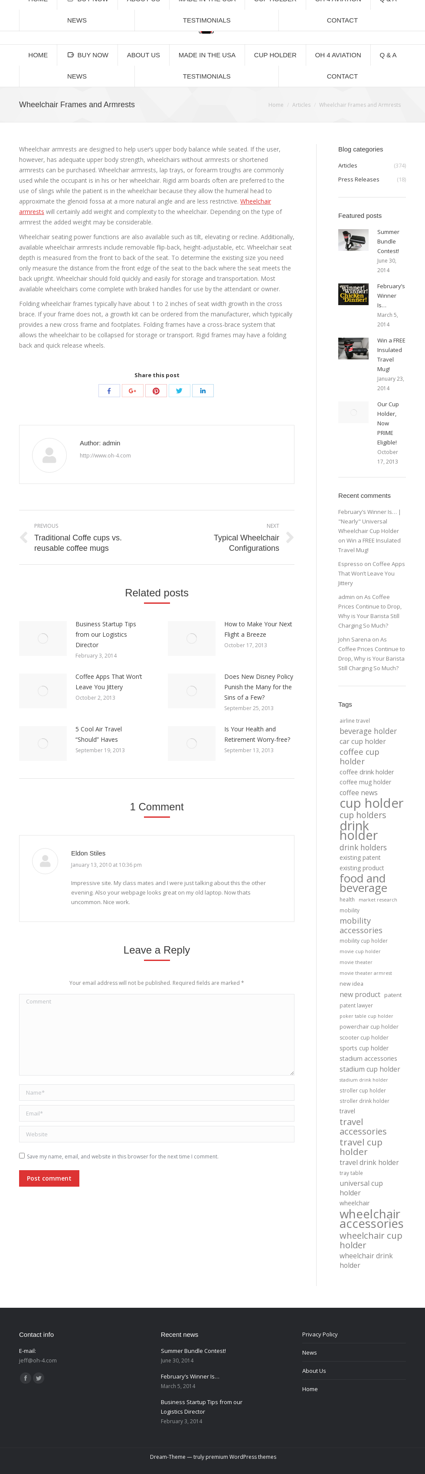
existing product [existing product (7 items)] (362, 868)
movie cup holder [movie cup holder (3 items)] (360, 951)
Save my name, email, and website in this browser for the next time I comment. (123, 1156)
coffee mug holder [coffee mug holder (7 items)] (365, 782)
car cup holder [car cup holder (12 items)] (363, 741)
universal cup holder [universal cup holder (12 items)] (361, 1188)
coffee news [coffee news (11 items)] (359, 792)
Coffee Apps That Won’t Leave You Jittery (108, 681)
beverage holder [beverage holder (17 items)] (368, 731)
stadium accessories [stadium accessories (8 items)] (368, 1058)
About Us (314, 1371)
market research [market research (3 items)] (378, 900)
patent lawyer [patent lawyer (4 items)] (356, 1005)
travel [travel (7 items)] (347, 1111)
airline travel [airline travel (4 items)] (355, 720)
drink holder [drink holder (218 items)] (359, 830)
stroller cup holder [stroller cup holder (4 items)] (363, 1090)
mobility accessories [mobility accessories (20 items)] (361, 925)
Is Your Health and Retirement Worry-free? (257, 734)
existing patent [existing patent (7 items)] (360, 857)
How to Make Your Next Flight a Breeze (258, 629)
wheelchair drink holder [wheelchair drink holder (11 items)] (366, 1260)
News (309, 1352)
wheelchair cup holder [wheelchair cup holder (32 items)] (371, 1240)
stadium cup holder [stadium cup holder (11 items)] (370, 1069)
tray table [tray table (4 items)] (351, 1172)
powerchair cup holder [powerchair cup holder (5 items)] (369, 1026)
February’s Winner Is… (391, 295)
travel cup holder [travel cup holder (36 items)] (361, 1146)
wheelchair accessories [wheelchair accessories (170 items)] (372, 1218)
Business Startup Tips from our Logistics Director (105, 634)
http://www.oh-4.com (105, 455)
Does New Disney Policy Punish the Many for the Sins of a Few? (258, 686)
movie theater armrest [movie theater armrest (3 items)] (366, 973)
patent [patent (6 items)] (393, 995)
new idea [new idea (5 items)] (351, 983)
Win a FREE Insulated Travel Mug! (391, 354)
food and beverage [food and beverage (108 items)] (363, 883)
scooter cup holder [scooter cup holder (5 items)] (364, 1037)
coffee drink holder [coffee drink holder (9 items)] (367, 771)
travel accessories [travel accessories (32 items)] (363, 1126)
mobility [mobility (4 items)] (350, 910)
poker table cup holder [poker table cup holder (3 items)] (366, 1016)
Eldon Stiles (88, 853)
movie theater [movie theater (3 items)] (356, 962)
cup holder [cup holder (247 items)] (372, 803)
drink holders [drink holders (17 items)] (363, 847)
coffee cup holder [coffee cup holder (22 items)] (359, 756)
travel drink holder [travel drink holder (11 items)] (369, 1162)
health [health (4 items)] (347, 899)
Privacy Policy (320, 1334)
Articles (301, 105)
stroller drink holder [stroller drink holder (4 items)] (364, 1100)
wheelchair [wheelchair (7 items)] (354, 1203)
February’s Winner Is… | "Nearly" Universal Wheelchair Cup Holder (369, 521)
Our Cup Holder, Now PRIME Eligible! (388, 423)
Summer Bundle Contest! (388, 241)
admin (346, 597)
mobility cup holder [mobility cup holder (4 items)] (364, 940)
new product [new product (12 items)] (360, 994)
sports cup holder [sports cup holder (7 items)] (364, 1048)
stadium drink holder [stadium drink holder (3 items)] (364, 1080)
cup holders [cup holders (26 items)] (363, 815)
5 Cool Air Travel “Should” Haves (98, 734)
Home (276, 105)
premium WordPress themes (241, 1457)
